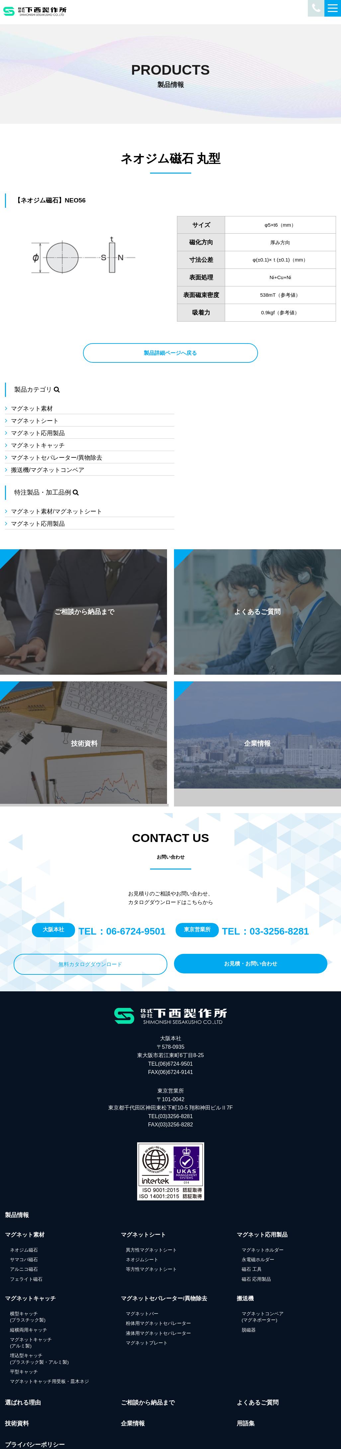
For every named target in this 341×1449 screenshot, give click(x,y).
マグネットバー (142, 1270)
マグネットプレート (147, 1300)
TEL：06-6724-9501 (121, 888)
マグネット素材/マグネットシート (56, 478)
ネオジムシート (142, 1217)
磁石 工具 (252, 1226)
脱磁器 (249, 1287)
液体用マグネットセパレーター (158, 1290)
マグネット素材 (32, 408)
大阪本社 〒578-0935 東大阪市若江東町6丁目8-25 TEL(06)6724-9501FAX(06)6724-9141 (170, 1012)
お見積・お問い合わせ (250, 921)
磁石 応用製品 (256, 1236)
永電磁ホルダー (258, 1217)
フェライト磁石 (26, 1236)
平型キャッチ (24, 1329)
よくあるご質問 (258, 1359)
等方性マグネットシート (151, 1226)
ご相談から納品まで (148, 1359)
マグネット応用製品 (38, 421)
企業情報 (133, 1381)
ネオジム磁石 (24, 1207)
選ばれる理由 (23, 1359)
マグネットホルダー (263, 1207)
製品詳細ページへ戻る (170, 353)
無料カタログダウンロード (90, 921)
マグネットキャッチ (210, 421)
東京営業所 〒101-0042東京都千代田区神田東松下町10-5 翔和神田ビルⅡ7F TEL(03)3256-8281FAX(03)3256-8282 (170, 1065)
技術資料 (17, 1381)
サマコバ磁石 (24, 1217)
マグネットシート (207, 408)
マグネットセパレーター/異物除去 (56, 433)
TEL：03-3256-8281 (265, 888)
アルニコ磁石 (24, 1226)
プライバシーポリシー (35, 1402)
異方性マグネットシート (151, 1207)
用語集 (246, 1381)
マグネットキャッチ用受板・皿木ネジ (49, 1338)
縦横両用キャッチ (28, 1287)
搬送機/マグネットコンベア (219, 433)
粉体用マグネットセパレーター (158, 1280)
